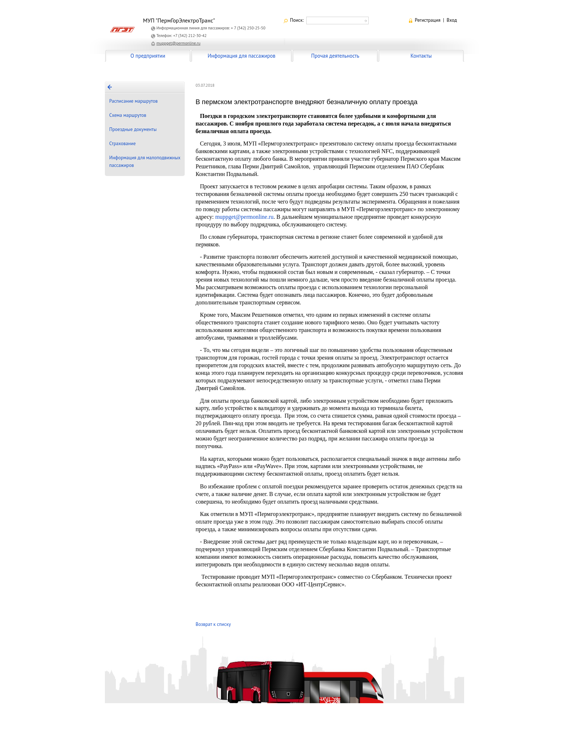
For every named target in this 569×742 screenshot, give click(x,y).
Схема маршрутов (127, 115)
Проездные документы (133, 129)
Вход (452, 20)
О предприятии (148, 55)
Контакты (420, 55)
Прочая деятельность (335, 55)
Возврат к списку (213, 624)
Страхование (122, 143)
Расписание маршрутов (133, 101)
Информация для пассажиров (241, 55)
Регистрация (428, 20)
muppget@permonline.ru (178, 43)
